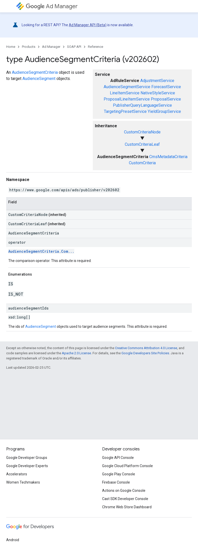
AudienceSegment (38, 78)
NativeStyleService (158, 92)
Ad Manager (52, 6)
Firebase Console (116, 482)
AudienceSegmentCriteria (35, 72)
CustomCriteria (142, 162)
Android (12, 540)
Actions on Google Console (123, 490)
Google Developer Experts (27, 466)
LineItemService (124, 92)
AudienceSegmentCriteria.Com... (41, 251)
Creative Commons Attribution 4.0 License (146, 348)
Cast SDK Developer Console (125, 499)
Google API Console (118, 458)
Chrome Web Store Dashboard (127, 507)
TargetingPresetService (125, 111)
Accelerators (16, 474)
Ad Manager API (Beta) (87, 25)
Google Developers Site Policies (145, 353)
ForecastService (166, 86)
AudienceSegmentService (127, 86)
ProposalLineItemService (127, 99)
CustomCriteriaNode (142, 132)
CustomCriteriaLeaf (142, 144)
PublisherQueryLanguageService (142, 105)
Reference (95, 47)
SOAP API (74, 47)
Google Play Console (118, 474)
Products (28, 47)
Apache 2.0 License (76, 353)
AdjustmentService (157, 80)
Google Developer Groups (26, 458)
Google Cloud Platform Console (127, 466)
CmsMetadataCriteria (168, 156)
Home (10, 47)
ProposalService (166, 99)
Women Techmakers (23, 482)
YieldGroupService (164, 111)
